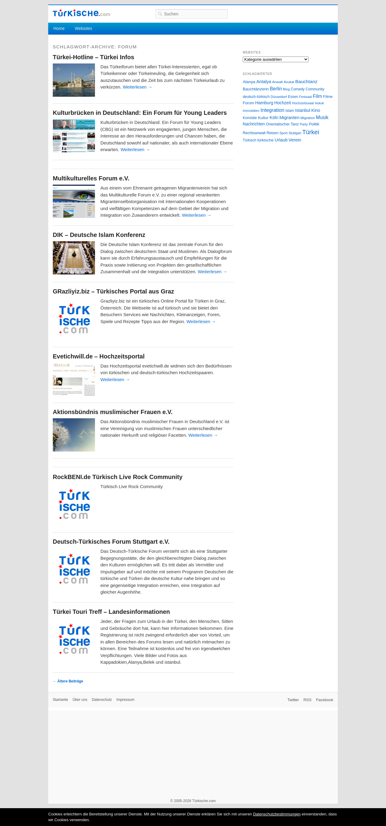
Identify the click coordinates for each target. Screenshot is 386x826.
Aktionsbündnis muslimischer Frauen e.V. (112, 412)
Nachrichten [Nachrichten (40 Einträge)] (254, 124)
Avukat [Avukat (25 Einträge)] (289, 82)
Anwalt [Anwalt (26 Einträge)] (277, 82)
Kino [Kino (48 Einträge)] (315, 110)
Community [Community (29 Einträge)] (314, 89)
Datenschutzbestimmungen (277, 814)
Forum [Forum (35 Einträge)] (248, 103)
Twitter (293, 700)
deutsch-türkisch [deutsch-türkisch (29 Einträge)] (256, 97)
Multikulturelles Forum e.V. (91, 178)
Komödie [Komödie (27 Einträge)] (250, 118)
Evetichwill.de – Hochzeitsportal (99, 356)
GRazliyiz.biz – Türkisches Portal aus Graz (113, 291)
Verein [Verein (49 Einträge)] (295, 140)
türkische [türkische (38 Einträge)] (265, 140)
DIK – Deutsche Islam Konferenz (99, 235)
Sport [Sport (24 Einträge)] (284, 133)
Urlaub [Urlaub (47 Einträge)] (281, 140)
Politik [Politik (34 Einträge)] (314, 124)
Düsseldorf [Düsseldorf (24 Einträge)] (279, 97)
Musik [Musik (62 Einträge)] (322, 117)
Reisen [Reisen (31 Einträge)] (272, 133)
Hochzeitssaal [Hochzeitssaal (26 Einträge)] (303, 103)
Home (59, 28)
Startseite (60, 700)
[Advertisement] (193, 753)
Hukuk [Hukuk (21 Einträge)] (319, 103)
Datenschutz (102, 700)
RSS (307, 700)
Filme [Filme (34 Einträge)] (328, 96)
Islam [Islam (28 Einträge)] (289, 111)
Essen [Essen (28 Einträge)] (293, 97)
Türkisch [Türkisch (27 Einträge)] (249, 140)
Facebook (324, 700)
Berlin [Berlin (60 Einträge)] (276, 88)
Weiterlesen (137, 86)
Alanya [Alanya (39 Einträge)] (249, 81)
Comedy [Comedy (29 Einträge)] (298, 89)
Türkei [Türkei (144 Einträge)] (310, 132)
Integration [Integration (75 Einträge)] (272, 110)
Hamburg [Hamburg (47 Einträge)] (264, 102)
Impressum (125, 700)
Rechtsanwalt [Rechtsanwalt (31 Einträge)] (254, 133)
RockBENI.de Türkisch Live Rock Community (117, 477)
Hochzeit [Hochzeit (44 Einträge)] (282, 102)
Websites (83, 28)
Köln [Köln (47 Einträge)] (274, 117)
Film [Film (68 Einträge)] (317, 96)
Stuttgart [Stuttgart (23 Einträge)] (295, 133)
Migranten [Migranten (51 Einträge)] (289, 117)
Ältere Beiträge (68, 681)
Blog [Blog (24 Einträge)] (286, 89)
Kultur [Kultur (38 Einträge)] (263, 117)
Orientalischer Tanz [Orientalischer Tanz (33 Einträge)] (282, 124)
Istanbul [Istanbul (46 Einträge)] (302, 110)
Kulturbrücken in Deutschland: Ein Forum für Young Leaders (140, 112)
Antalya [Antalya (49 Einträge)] (263, 81)
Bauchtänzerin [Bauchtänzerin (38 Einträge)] (256, 89)
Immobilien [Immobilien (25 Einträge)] (251, 110)
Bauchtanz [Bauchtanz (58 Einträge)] (306, 81)
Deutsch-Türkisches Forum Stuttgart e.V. (111, 541)
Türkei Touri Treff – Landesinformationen (111, 611)
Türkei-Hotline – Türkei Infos (93, 57)
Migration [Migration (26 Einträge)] (307, 118)
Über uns (80, 700)
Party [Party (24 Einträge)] (304, 124)
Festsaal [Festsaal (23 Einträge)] (305, 97)
